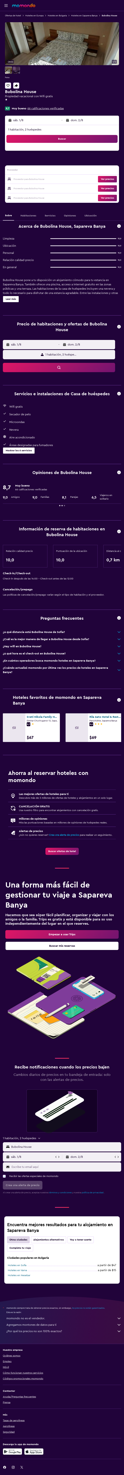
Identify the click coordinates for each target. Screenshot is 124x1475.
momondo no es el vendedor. (63, 1318)
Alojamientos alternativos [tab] (48, 1240)
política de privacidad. (93, 1192)
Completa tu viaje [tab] (20, 1248)
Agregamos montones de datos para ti (63, 1325)
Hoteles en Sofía (17, 1265)
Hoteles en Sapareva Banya (84, 15)
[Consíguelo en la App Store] (33, 1451)
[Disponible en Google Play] (12, 1451)
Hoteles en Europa (34, 15)
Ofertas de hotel (13, 15)
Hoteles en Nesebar (19, 1275)
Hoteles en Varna (17, 1270)
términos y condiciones (60, 1192)
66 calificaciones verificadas (45, 108)
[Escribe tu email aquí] (65, 1166)
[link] (62, 851)
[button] (6, 5)
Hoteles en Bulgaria (57, 15)
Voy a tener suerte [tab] (80, 1240)
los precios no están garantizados (88, 1308)
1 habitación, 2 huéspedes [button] (24, 129)
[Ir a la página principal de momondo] (23, 5)
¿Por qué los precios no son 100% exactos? (63, 1331)
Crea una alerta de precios (64, 835)
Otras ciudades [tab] (18, 1240)
